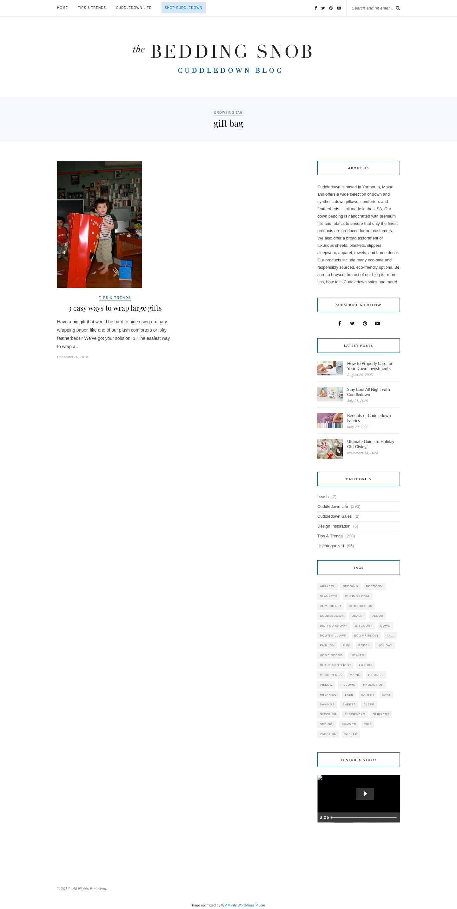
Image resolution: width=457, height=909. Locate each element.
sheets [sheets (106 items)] (349, 704)
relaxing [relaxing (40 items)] (328, 694)
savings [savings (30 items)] (327, 704)
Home (62, 8)
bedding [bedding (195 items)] (350, 586)
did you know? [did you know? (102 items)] (333, 625)
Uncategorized (330, 545)
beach (322, 496)
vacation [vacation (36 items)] (328, 734)
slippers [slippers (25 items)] (381, 714)
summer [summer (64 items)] (349, 724)
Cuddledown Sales (334, 516)
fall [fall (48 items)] (390, 635)
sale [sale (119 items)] (349, 694)
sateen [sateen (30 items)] (367, 694)
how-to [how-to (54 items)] (357, 655)
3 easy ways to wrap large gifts (115, 308)
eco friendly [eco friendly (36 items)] (366, 635)
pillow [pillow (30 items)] (326, 684)
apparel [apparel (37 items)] (327, 586)
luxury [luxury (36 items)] (365, 665)
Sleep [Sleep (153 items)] (369, 704)
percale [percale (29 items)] (376, 675)
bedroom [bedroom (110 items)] (374, 586)
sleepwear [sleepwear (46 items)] (355, 714)
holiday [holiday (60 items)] (385, 645)
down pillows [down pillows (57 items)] (333, 635)
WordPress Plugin (251, 905)
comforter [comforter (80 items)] (330, 606)
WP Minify (229, 905)
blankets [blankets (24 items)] (328, 596)
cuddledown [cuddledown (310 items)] (332, 615)
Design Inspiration (333, 526)
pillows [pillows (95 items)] (348, 684)
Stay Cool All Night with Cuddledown (368, 392)
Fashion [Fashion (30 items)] (327, 645)
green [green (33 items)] (364, 645)
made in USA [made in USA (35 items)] (331, 675)
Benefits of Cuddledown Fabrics (369, 418)
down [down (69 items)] (385, 625)
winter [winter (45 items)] (351, 734)
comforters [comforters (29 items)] (360, 606)
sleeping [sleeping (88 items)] (328, 714)
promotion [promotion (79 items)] (373, 684)
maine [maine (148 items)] (355, 675)
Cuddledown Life (134, 8)
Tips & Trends (92, 8)
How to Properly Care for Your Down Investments (370, 366)
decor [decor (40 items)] (378, 615)
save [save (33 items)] (386, 694)
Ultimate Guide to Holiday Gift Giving (370, 444)
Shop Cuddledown (183, 8)
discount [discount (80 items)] (363, 625)
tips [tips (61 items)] (368, 724)
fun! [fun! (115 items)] (346, 645)
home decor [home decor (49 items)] (331, 655)
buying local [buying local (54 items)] (357, 596)
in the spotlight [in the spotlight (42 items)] (335, 665)
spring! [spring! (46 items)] (327, 724)
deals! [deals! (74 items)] (358, 615)
